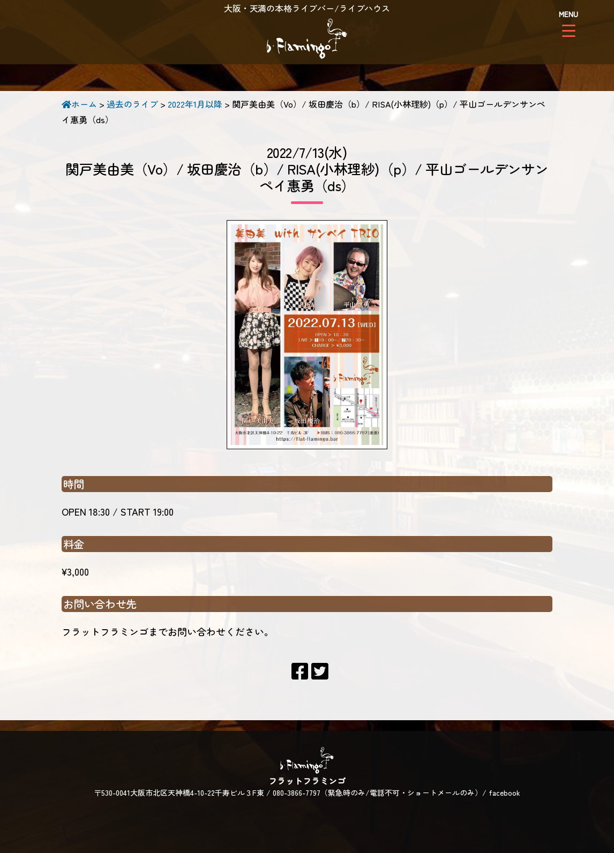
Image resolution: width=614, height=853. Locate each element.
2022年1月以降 (195, 103)
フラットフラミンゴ (307, 40)
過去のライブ (132, 103)
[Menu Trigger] (568, 22)
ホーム (79, 103)
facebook (504, 792)
